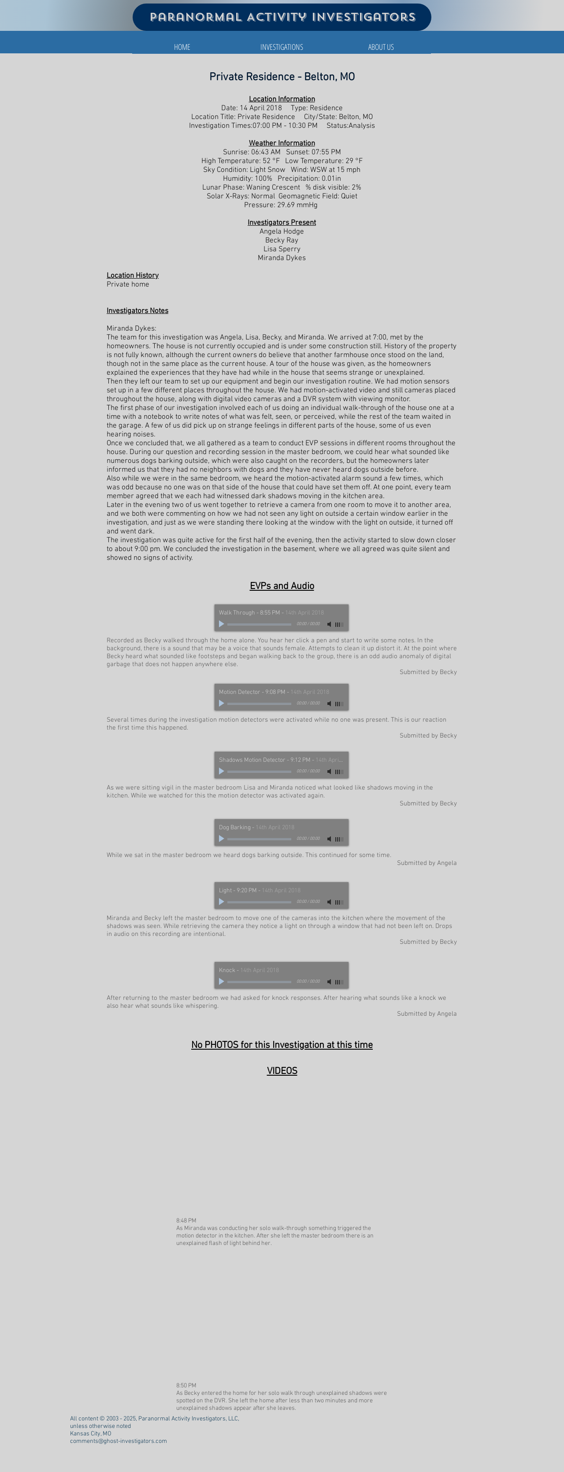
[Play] (222, 624)
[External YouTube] (282, 1150)
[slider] (339, 624)
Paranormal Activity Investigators (282, 17)
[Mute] (330, 624)
